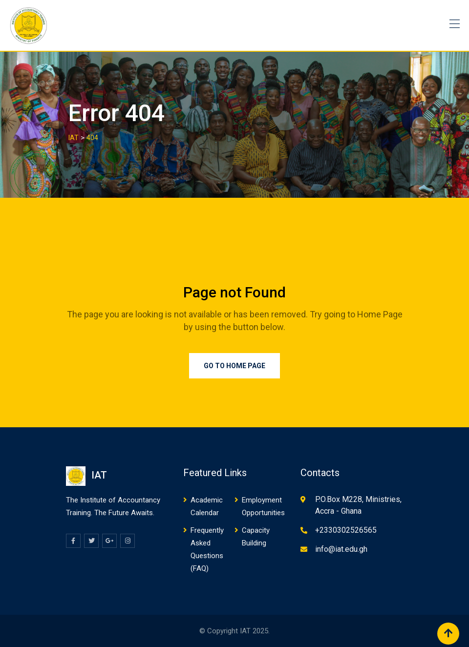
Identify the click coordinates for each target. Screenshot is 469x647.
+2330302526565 (346, 530)
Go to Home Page (234, 366)
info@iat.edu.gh (341, 549)
